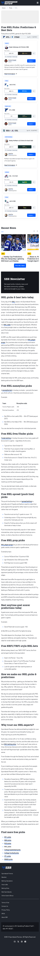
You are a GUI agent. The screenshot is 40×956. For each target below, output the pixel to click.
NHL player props (7, 545)
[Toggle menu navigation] (37, 3)
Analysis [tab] (31, 61)
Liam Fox (10, 153)
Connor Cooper (12, 60)
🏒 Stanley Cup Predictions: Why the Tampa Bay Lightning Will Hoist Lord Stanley (12, 259)
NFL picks (7, 837)
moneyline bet (7, 390)
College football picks (11, 853)
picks (10, 8)
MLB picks (7, 843)
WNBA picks (8, 859)
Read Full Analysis (10, 74)
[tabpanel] (20, 69)
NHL (13, 302)
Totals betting (6, 438)
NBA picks (7, 840)
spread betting (27, 501)
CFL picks (7, 856)
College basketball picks (12, 850)
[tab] (34, 53)
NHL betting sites (10, 744)
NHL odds (7, 325)
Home (3, 8)
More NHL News (20, 265)
